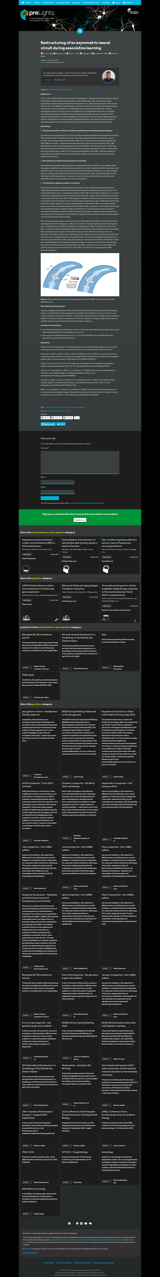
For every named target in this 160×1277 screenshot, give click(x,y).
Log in (116, 2)
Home (26, 2)
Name (43, 477)
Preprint (43, 62)
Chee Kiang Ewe (60, 80)
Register (128, 2)
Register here (80, 520)
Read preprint (48, 424)
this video (28, 1247)
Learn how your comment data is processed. (87, 503)
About (37, 2)
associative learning (50, 407)
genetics (71, 89)
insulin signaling (70, 407)
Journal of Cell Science (69, 1238)
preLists (76, 2)
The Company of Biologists (103, 1261)
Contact (105, 2)
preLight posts (63, 2)
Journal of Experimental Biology (90, 1238)
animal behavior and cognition (58, 89)
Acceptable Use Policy (82, 1261)
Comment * (45, 448)
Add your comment (50, 498)
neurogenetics (81, 407)
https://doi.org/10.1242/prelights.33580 (56, 411)
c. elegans (61, 407)
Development (55, 1238)
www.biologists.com (30, 1251)
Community (48, 2)
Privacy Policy (49, 1261)
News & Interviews (91, 2)
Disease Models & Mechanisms (113, 1238)
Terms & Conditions (64, 1261)
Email (43, 487)
